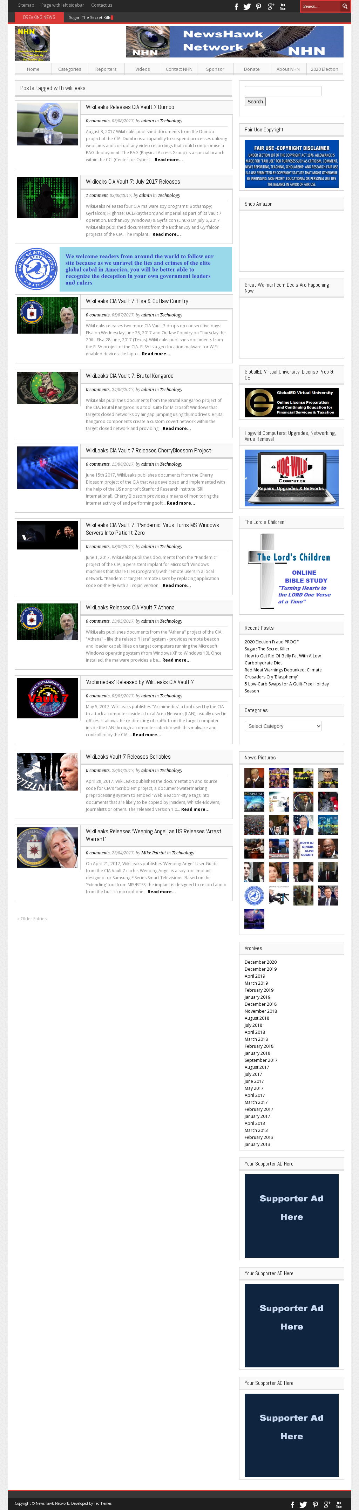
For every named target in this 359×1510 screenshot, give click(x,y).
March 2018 (256, 1039)
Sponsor (215, 69)
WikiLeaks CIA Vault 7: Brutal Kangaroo (130, 376)
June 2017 (254, 1081)
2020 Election (324, 69)
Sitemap (26, 5)
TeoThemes (102, 1503)
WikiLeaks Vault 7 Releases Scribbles (128, 756)
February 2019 (259, 990)
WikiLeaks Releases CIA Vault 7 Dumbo (130, 107)
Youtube (282, 6)
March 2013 (256, 1130)
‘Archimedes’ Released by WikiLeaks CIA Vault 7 (140, 682)
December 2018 (261, 1004)
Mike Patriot (153, 852)
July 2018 (253, 1025)
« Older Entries (32, 919)
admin (147, 120)
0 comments (98, 120)
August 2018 (257, 1018)
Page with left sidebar (62, 5)
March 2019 (256, 983)
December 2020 (261, 962)
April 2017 (255, 1095)
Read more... (169, 160)
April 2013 (255, 1123)
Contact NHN (179, 69)
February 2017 (259, 1109)
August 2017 (257, 1067)
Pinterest (258, 6)
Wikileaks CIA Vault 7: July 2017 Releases (133, 181)
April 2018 (255, 1032)
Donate (252, 69)
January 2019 (257, 997)
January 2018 (257, 1053)
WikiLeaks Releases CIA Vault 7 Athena (130, 607)
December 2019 (261, 969)
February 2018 (259, 1046)
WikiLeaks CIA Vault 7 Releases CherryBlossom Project (148, 450)
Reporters (106, 69)
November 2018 (261, 1011)
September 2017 (261, 1060)
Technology (171, 120)
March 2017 (256, 1102)
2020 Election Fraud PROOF (272, 642)
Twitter (247, 6)
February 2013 (259, 1137)
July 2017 (253, 1074)
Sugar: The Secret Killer (91, 17)
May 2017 (254, 1088)
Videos (142, 69)
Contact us (101, 5)
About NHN (288, 69)
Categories (69, 69)
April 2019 (255, 976)
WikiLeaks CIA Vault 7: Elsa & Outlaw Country (137, 301)
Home (33, 69)
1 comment (97, 195)
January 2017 (257, 1116)
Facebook (236, 6)
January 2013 (257, 1144)
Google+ (270, 6)
